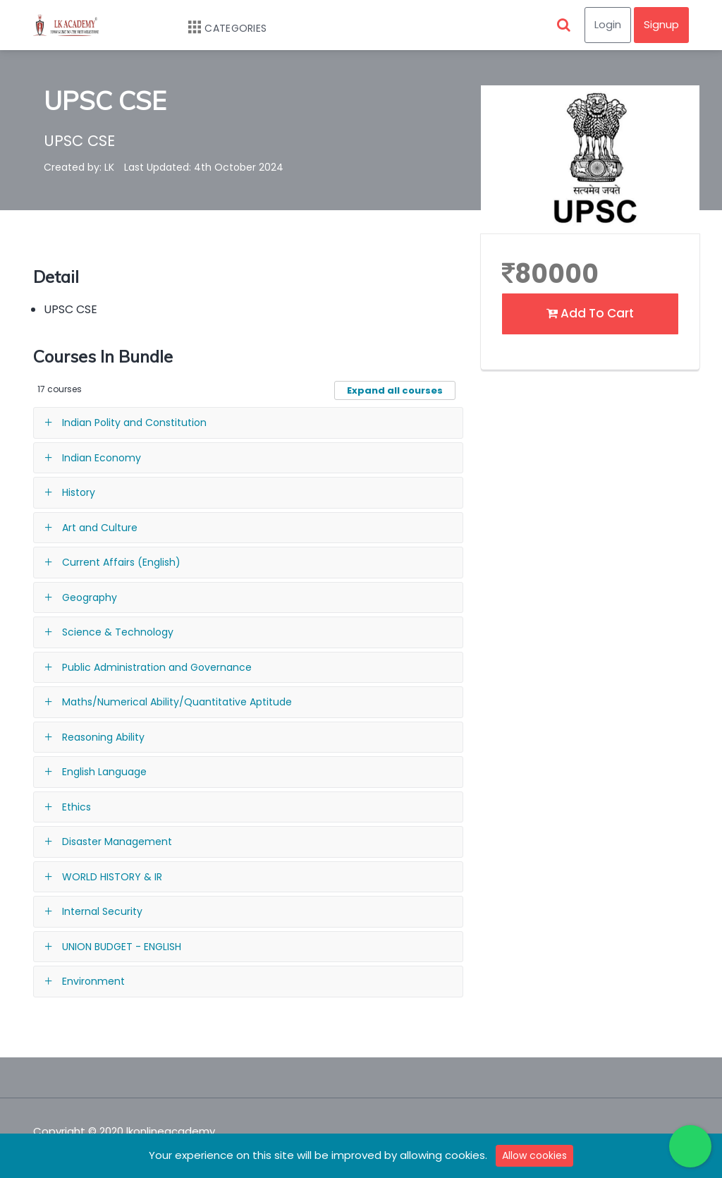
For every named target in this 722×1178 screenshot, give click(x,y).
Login (607, 24)
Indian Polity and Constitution (134, 422)
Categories (220, 28)
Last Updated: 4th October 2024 (203, 167)
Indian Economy (101, 458)
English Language (104, 772)
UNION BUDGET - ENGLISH (121, 947)
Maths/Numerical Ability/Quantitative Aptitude (177, 702)
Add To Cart (590, 313)
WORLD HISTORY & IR (112, 877)
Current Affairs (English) (121, 562)
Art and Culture (99, 528)
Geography (89, 597)
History (78, 492)
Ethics (76, 807)
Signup (661, 24)
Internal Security (102, 911)
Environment (93, 981)
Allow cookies (534, 1155)
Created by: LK (79, 167)
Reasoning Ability (103, 737)
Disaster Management (117, 841)
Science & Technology (117, 632)
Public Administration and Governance (157, 667)
